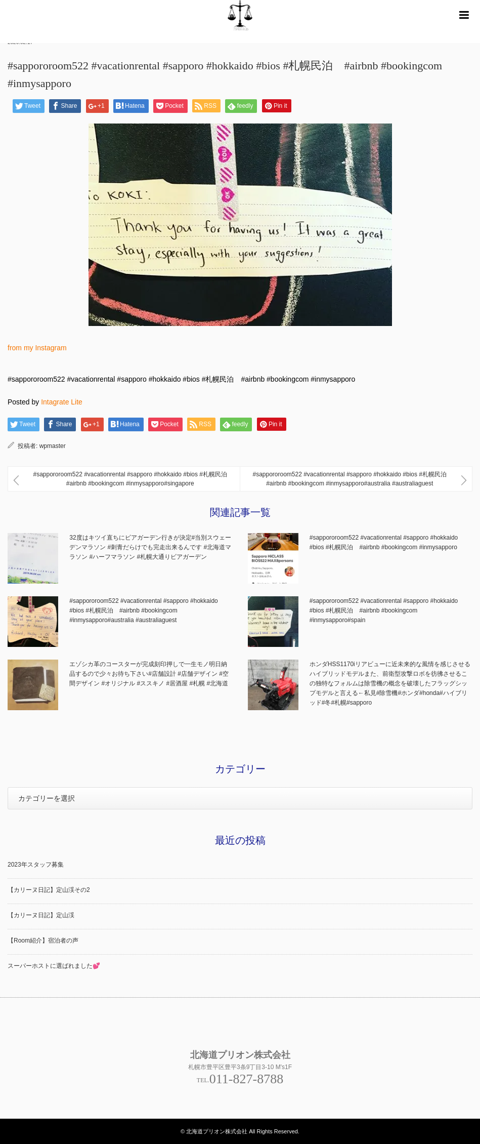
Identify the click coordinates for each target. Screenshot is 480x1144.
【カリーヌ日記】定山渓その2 (49, 889)
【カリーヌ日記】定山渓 (41, 915)
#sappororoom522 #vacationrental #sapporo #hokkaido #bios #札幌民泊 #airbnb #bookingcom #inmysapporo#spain (384, 610)
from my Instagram (37, 348)
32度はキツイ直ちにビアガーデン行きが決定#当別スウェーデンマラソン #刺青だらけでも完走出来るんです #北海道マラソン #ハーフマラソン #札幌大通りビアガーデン (150, 547)
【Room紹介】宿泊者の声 (43, 940)
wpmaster (52, 446)
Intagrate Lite (61, 402)
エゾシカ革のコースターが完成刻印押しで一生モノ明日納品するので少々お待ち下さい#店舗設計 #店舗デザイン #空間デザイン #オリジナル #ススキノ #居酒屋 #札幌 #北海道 (149, 674)
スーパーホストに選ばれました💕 (54, 965)
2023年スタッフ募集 (36, 864)
